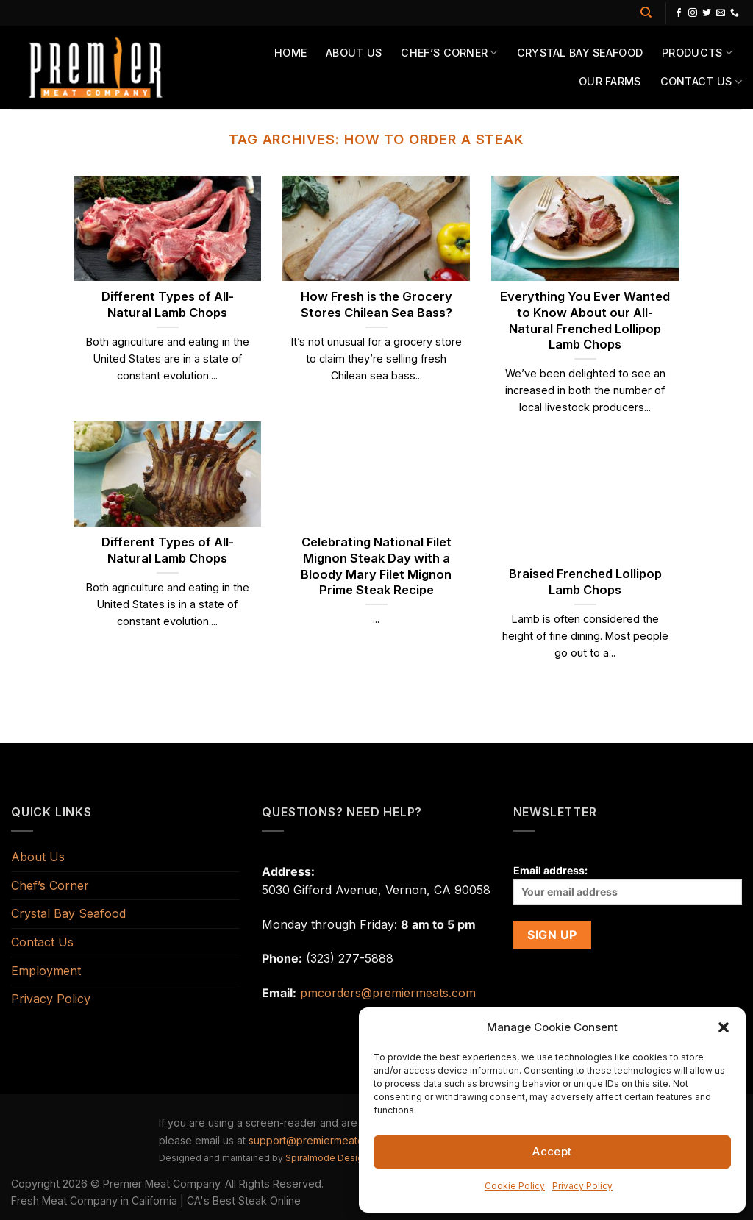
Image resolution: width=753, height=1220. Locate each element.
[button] (723, 1027)
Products (697, 53)
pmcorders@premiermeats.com (388, 992)
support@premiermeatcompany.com (336, 1140)
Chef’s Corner (449, 53)
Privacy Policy (582, 1185)
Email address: (627, 884)
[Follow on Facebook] (678, 13)
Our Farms (610, 81)
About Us (354, 52)
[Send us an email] (720, 13)
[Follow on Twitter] (706, 13)
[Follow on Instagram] (692, 13)
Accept (552, 1151)
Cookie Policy (515, 1185)
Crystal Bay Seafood (580, 52)
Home (290, 52)
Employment (46, 970)
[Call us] (734, 13)
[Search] (646, 12)
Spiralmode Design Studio (342, 1157)
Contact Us (701, 82)
